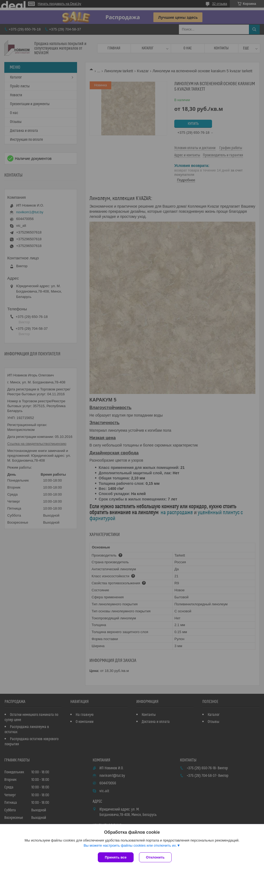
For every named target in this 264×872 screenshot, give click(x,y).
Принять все (116, 857)
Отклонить (155, 857)
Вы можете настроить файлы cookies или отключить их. (130, 845)
